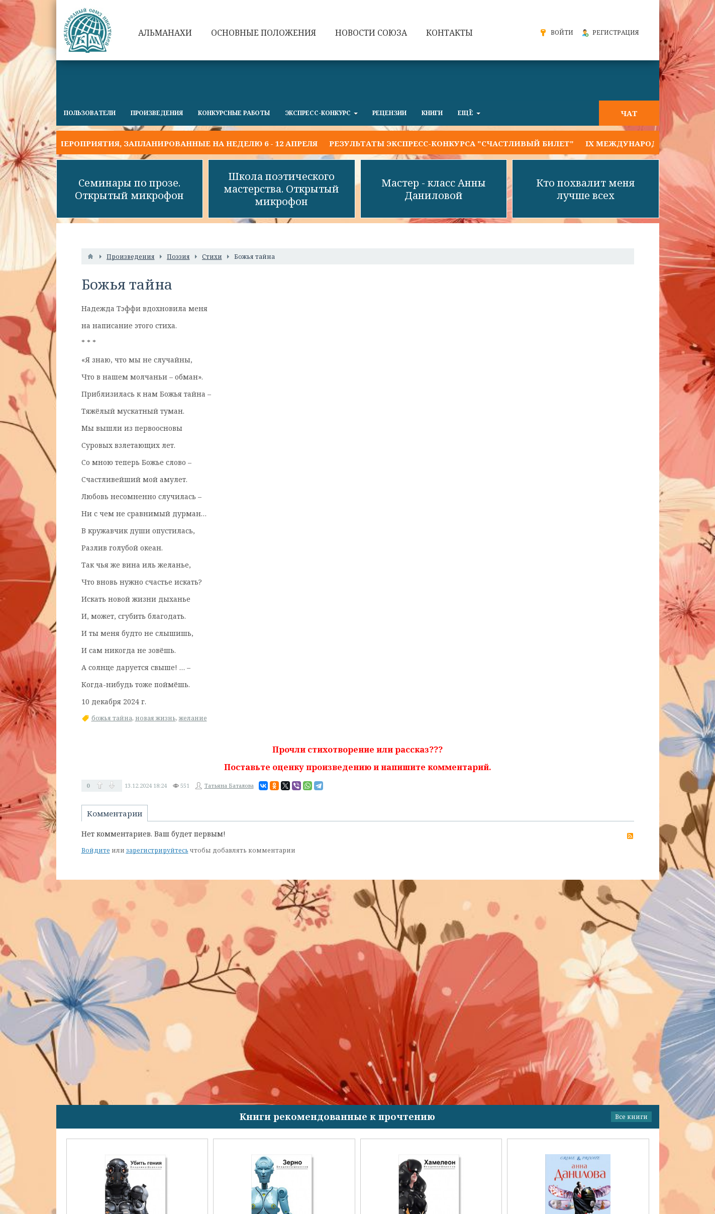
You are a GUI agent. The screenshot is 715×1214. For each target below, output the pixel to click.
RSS (630, 836)
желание (193, 718)
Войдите (95, 850)
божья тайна (111, 718)
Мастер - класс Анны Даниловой (433, 189)
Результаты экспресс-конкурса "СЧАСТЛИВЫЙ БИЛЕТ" (451, 143)
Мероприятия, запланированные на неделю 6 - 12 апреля (187, 143)
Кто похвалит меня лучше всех (585, 189)
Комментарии (114, 813)
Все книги (631, 1116)
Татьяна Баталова (229, 785)
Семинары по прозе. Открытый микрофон (129, 189)
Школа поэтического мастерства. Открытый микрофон (281, 188)
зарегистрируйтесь (157, 850)
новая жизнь (155, 718)
